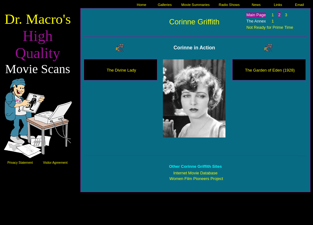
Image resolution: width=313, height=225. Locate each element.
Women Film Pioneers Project (196, 178)
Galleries (165, 5)
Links (278, 5)
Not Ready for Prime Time (269, 27)
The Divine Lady (121, 70)
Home (141, 5)
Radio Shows (229, 5)
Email (299, 5)
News (256, 5)
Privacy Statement (20, 162)
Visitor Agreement (55, 162)
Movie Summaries (195, 5)
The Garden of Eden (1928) (270, 70)
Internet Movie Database (195, 173)
